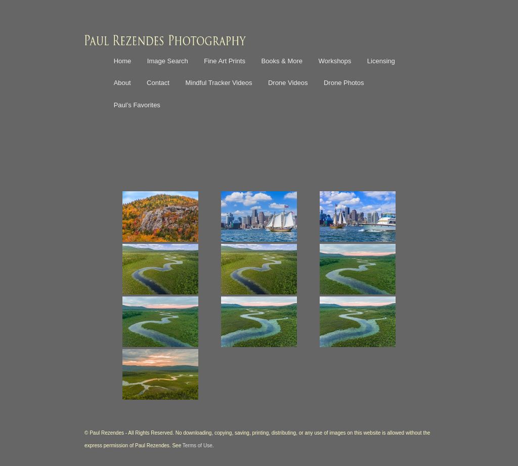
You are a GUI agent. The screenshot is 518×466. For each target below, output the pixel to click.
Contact (158, 83)
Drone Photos (344, 83)
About (122, 83)
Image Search (167, 61)
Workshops (335, 61)
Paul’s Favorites (137, 105)
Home (123, 61)
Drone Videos (288, 83)
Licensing (381, 61)
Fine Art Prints (224, 61)
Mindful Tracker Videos (218, 83)
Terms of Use (197, 445)
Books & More (282, 61)
